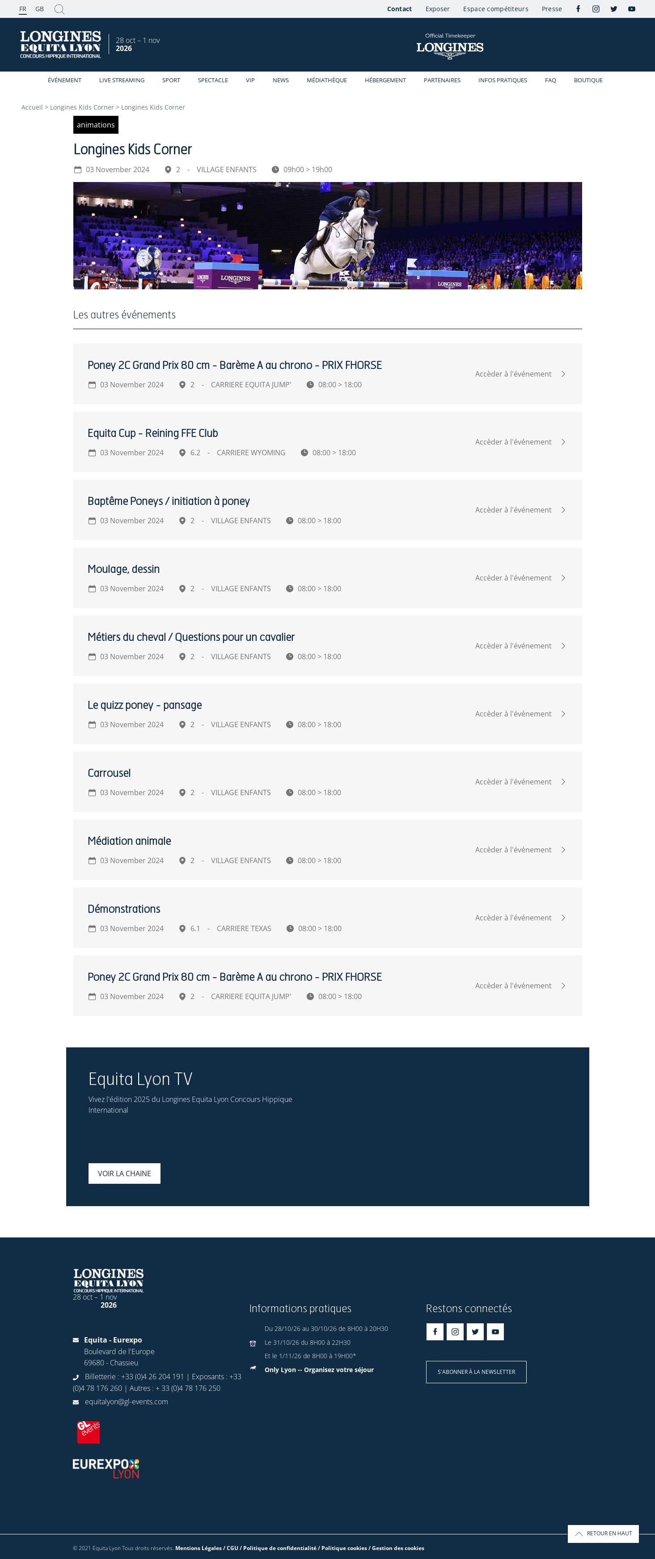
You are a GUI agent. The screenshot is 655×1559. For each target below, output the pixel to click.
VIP (250, 80)
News (281, 80)
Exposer (438, 8)
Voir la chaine (124, 1173)
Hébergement (385, 80)
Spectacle (213, 80)
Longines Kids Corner (82, 107)
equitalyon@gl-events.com (126, 1401)
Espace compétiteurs (495, 8)
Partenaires (442, 80)
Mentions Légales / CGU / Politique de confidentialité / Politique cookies (271, 1548)
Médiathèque (327, 80)
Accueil (32, 107)
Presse (552, 8)
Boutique (588, 80)
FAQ (550, 80)
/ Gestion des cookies (396, 1548)
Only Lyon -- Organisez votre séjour (319, 1369)
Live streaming (121, 80)
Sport (171, 80)
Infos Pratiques (502, 80)
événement (64, 80)
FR (22, 8)
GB (39, 8)
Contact (399, 8)
